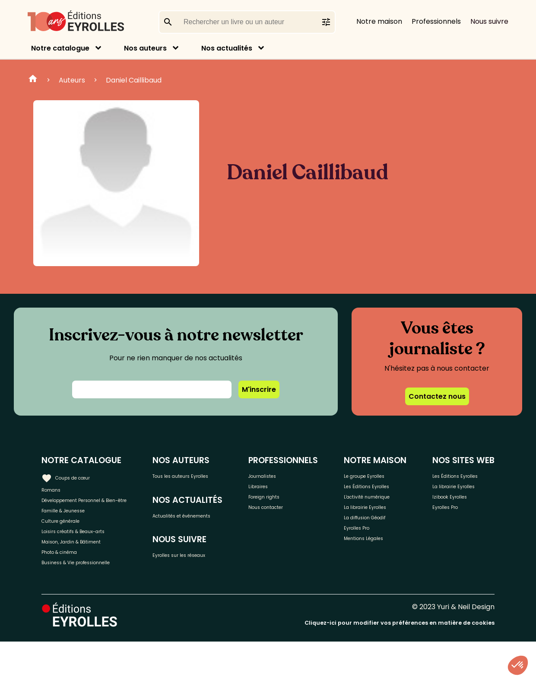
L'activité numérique (375, 532)
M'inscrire (259, 389)
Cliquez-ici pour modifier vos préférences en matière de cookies (399, 661)
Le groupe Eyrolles (388, 488)
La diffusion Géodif (387, 566)
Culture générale (70, 543)
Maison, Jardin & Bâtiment (85, 571)
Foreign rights (296, 503)
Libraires (287, 489)
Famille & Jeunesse (73, 529)
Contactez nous (437, 396)
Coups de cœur (74, 475)
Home (33, 79)
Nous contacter (300, 518)
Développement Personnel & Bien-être (90, 509)
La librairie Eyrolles (388, 552)
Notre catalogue (60, 48)
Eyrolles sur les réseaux (217, 585)
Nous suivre (489, 21)
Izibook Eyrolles (459, 538)
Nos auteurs (145, 48)
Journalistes (293, 475)
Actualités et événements (200, 535)
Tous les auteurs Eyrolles (205, 480)
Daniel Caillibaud (134, 80)
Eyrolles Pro (376, 580)
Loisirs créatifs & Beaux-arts (88, 557)
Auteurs (72, 80)
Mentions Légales (386, 595)
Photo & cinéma (68, 586)
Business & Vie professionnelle (92, 600)
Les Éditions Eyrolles (376, 507)
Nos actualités (226, 48)
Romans (55, 489)
